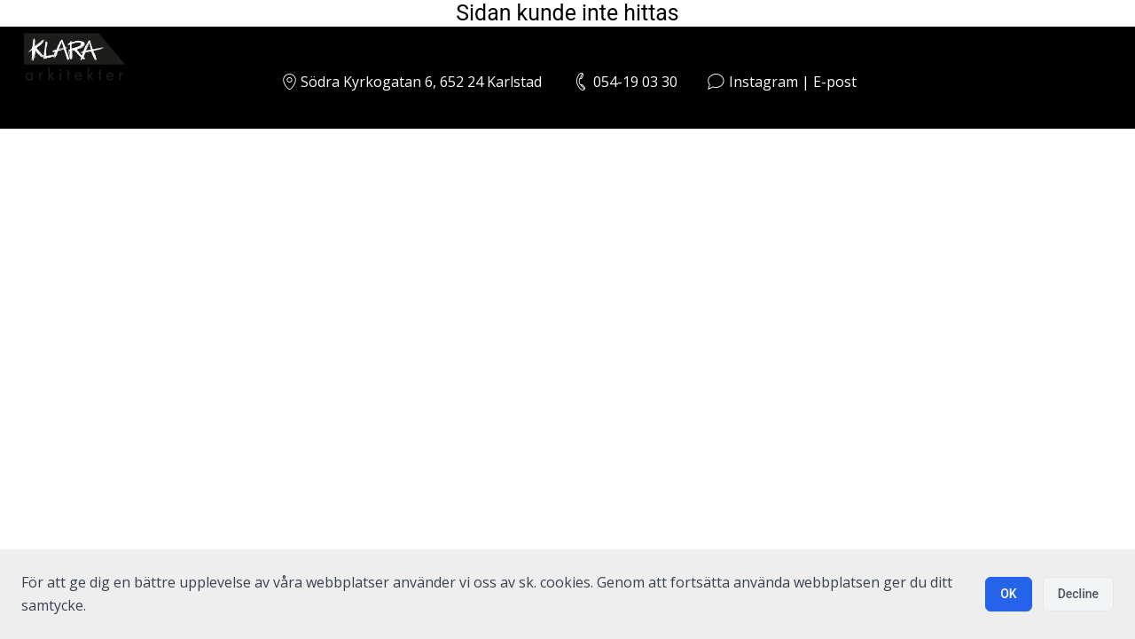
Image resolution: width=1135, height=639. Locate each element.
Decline (1078, 594)
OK (1008, 594)
